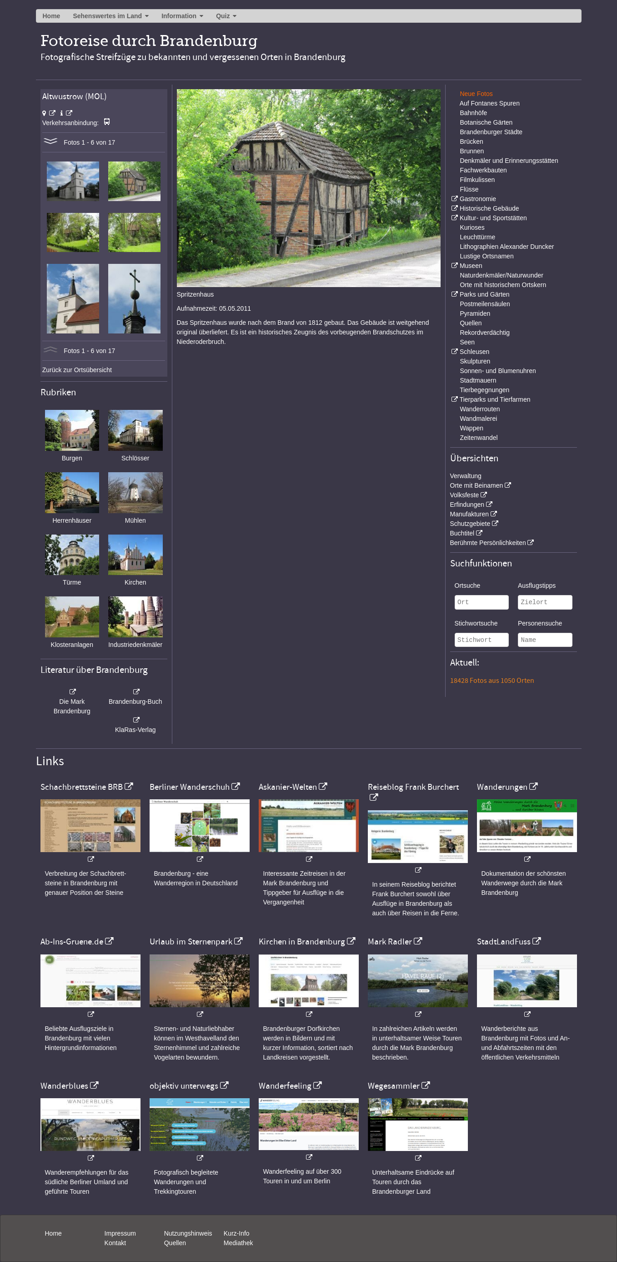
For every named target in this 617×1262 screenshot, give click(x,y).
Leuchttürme (477, 237)
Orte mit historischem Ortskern (503, 284)
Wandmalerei (478, 418)
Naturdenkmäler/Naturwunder (501, 275)
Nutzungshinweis (188, 1233)
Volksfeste (464, 495)
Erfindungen (467, 504)
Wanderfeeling (285, 1085)
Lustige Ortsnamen (486, 256)
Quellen (471, 323)
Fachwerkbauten (483, 170)
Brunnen (472, 151)
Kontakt (115, 1243)
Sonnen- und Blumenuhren (498, 370)
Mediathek (238, 1243)
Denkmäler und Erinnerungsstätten (509, 160)
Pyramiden (475, 313)
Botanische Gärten (486, 122)
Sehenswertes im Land (107, 16)
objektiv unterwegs (184, 1085)
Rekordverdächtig (485, 332)
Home (51, 16)
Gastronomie (478, 198)
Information (178, 16)
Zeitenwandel (478, 437)
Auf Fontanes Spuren (490, 103)
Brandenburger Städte (491, 132)
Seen (467, 342)
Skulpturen (475, 361)
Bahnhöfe (473, 112)
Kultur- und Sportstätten (493, 218)
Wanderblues (64, 1085)
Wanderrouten (480, 409)
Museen (471, 265)
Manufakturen (469, 514)
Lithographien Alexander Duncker (507, 246)
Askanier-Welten (288, 787)
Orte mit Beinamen (476, 485)
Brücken (471, 141)
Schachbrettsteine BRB (81, 787)
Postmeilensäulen (485, 304)
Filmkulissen (477, 179)
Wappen (471, 428)
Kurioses (472, 227)
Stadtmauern (478, 380)
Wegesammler (394, 1085)
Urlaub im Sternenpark (191, 941)
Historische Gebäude (489, 208)
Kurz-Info (237, 1233)
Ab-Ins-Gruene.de (71, 941)
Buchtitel (462, 533)
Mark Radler (390, 941)
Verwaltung (466, 476)
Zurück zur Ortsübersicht (77, 370)
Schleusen (474, 351)
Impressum (120, 1233)
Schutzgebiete (470, 523)
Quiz (223, 16)
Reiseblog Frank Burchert (413, 787)
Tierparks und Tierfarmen (495, 399)
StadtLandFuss (504, 941)
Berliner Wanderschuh (190, 787)
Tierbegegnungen (484, 390)
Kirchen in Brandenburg (302, 941)
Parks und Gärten (485, 294)
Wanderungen (502, 787)
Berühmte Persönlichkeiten (488, 542)
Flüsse (469, 189)
